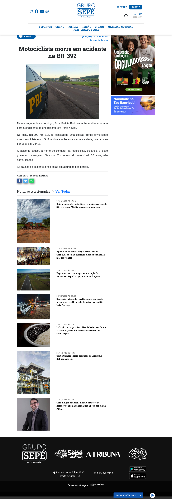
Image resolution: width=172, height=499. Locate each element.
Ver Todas (62, 194)
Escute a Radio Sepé (126, 495)
